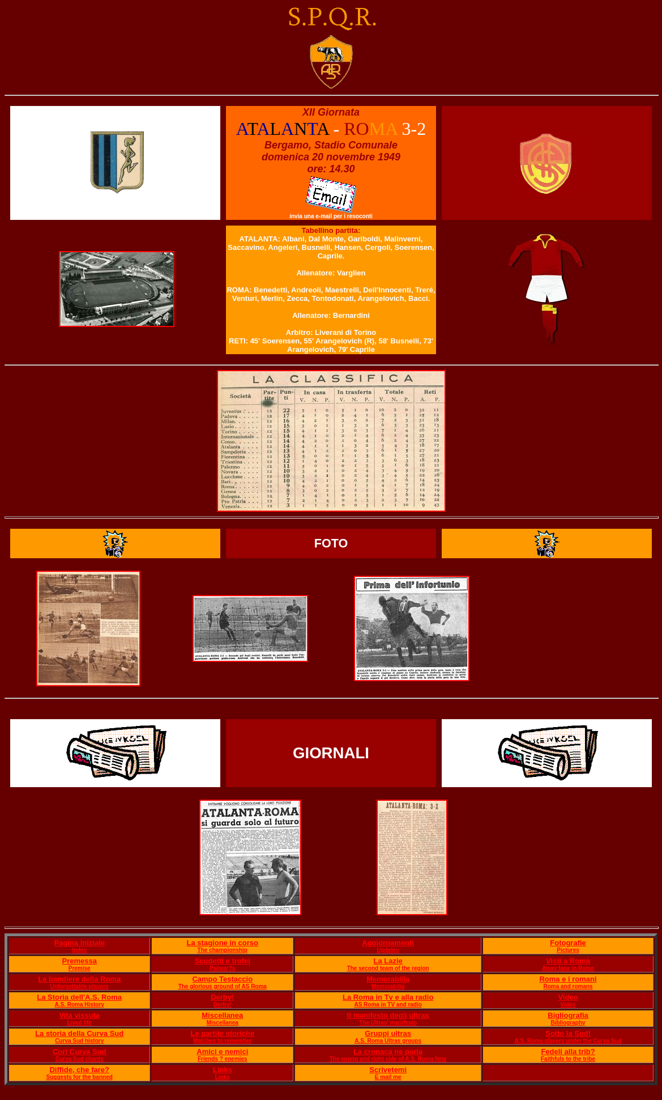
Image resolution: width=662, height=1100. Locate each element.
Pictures (568, 950)
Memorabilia (387, 979)
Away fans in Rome (568, 968)
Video (568, 997)
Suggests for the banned (79, 1077)
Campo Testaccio (222, 979)
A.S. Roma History (79, 1004)
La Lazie (388, 961)
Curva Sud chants (79, 1059)
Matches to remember (222, 1041)
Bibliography (567, 1023)
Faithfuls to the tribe (568, 1059)
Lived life (79, 1023)
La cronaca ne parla (387, 1051)
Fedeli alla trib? (568, 1051)
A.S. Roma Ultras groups (388, 1041)
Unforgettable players (79, 986)
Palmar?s (222, 968)
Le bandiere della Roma (79, 979)
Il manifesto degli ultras (388, 1015)
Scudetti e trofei (222, 961)
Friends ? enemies (222, 1059)
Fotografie (568, 942)
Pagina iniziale (79, 942)
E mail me (388, 1077)
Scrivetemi (388, 1069)
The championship (222, 950)
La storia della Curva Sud (79, 1033)
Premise (80, 968)
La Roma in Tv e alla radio (388, 997)
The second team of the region (388, 968)
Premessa (79, 961)
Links (222, 1069)
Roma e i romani (567, 979)
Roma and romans (567, 986)
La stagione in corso (222, 942)
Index (79, 950)
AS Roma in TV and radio (387, 1004)
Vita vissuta (79, 1015)
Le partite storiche (222, 1033)
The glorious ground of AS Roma (222, 986)
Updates (388, 950)
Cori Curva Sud (79, 1051)
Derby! (222, 997)
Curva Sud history (79, 1041)
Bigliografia (568, 1015)
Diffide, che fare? (79, 1069)
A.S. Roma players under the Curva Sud (568, 1041)
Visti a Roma (568, 961)
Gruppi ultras (388, 1033)
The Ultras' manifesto (388, 1023)
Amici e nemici (222, 1051)
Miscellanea (222, 1015)
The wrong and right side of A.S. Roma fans (388, 1059)
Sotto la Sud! (568, 1033)
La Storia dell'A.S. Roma (79, 997)
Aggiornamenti (388, 942)
